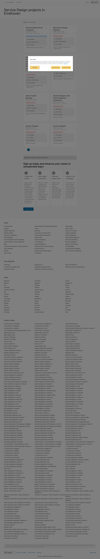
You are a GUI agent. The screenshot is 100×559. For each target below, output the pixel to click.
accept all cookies (66, 67)
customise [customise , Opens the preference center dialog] (34, 67)
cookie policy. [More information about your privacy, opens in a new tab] (65, 63)
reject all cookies (56, 67)
